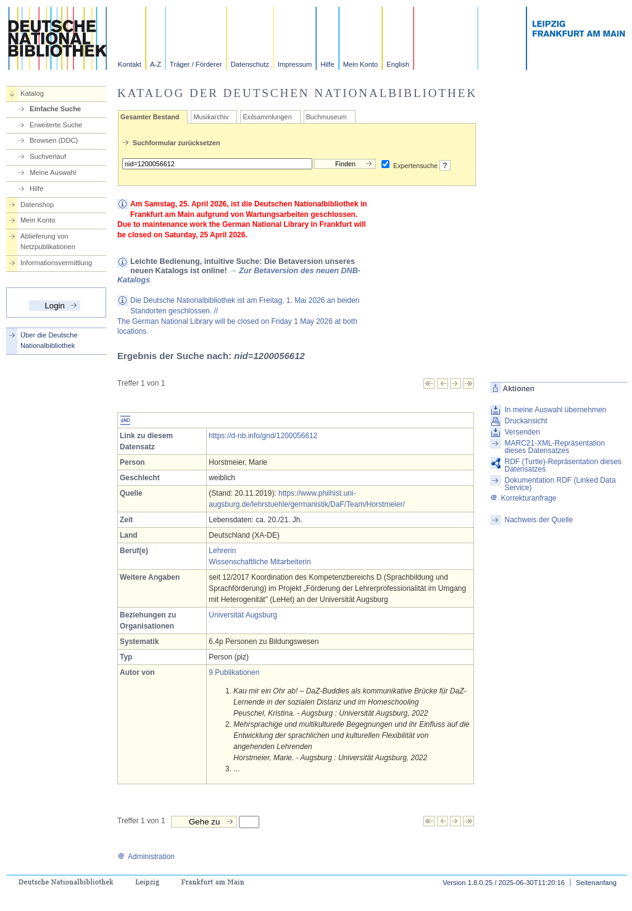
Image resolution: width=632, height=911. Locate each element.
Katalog (32, 93)
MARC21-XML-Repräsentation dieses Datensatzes (554, 447)
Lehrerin (222, 550)
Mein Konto (360, 64)
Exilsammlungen (267, 117)
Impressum (295, 64)
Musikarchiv (210, 117)
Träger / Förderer (196, 64)
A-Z (155, 64)
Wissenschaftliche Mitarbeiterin (259, 561)
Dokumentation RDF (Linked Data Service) (559, 484)
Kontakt (129, 64)
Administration (146, 856)
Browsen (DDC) (54, 140)
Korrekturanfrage (523, 498)
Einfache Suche (55, 108)
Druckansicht (525, 421)
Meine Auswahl (53, 172)
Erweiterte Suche (56, 125)
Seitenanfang (596, 882)
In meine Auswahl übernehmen (555, 409)
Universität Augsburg (243, 615)
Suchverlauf (48, 156)
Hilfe (327, 64)
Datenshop (37, 204)
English (397, 64)
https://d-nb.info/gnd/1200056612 (263, 435)
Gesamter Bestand (149, 117)
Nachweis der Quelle (538, 519)
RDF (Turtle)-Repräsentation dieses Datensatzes (563, 465)
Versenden (521, 432)
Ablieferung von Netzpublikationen (47, 241)
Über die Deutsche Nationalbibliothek (49, 340)
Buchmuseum (326, 117)
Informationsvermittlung (56, 262)
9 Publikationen (234, 672)
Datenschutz (250, 64)
